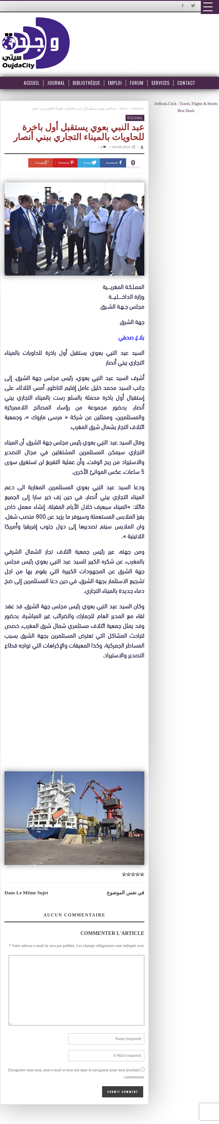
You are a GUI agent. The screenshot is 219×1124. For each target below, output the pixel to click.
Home (124, 108)
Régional (137, 108)
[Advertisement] (77, 712)
